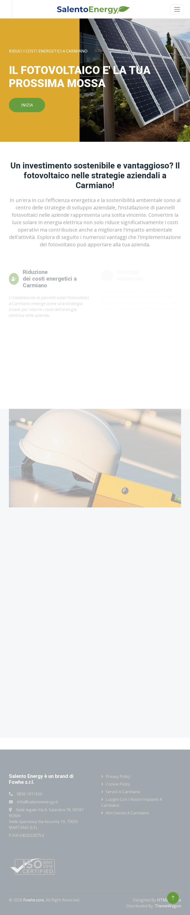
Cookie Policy (118, 784)
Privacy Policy (118, 776)
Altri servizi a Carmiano (127, 813)
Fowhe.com (33, 900)
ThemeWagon (168, 906)
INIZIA (27, 105)
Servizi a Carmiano (123, 791)
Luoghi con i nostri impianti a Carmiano (131, 802)
